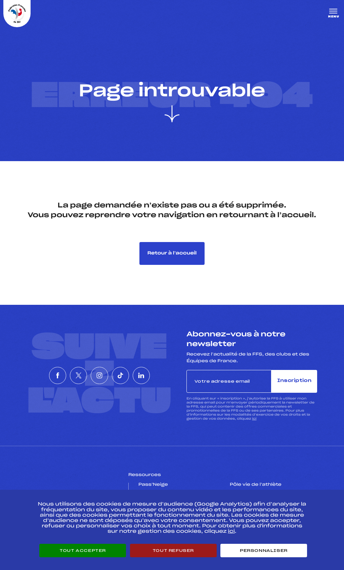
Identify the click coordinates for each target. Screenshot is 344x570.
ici (254, 418)
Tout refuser (173, 551)
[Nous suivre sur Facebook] (38, 375)
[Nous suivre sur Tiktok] (130, 375)
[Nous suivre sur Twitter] (68, 375)
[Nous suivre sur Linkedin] (160, 375)
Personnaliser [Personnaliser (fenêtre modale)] (264, 551)
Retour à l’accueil (172, 253)
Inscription (294, 381)
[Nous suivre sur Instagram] (99, 375)
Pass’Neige (153, 485)
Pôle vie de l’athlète (256, 485)
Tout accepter (82, 551)
